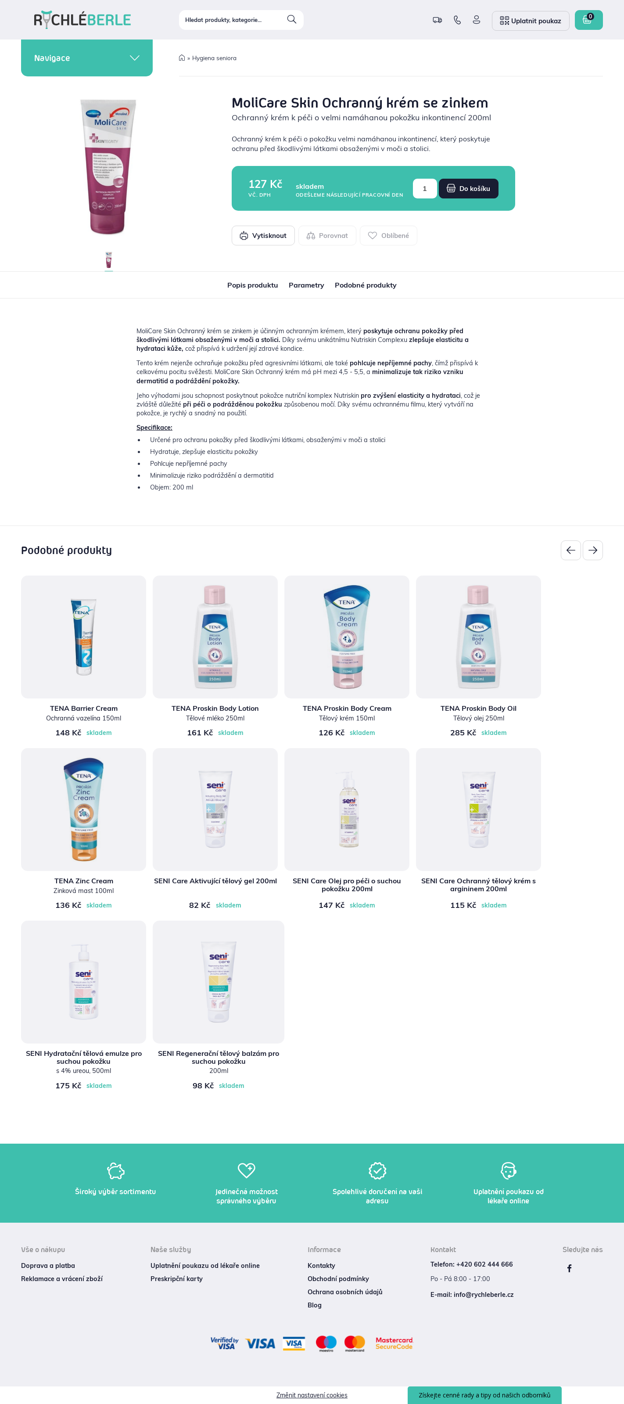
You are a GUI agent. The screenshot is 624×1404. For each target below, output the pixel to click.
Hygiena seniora (214, 57)
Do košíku (468, 188)
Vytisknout (263, 235)
